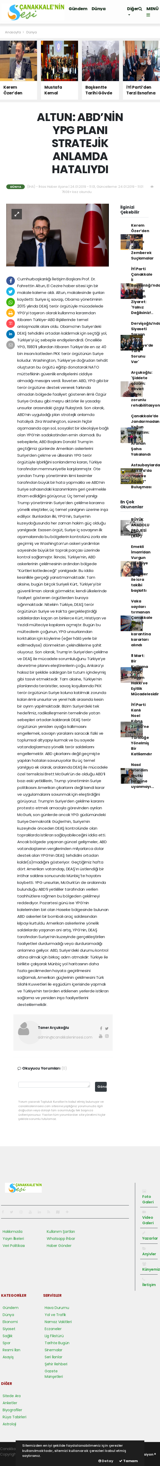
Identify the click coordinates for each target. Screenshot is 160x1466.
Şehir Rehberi (56, 1364)
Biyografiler (12, 1410)
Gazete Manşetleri (54, 1373)
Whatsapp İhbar (61, 1238)
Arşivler (149, 1252)
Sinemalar (53, 1350)
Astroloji (9, 1424)
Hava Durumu (57, 1307)
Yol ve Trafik (55, 1314)
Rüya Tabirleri (14, 1417)
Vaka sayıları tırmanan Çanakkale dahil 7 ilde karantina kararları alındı (141, 623)
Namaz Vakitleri (58, 1321)
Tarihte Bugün (57, 1343)
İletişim (149, 1282)
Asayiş (8, 1357)
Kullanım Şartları (61, 1231)
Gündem (78, 9)
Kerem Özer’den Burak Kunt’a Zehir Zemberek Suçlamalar (142, 242)
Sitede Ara (12, 1395)
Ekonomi (10, 1321)
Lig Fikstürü (54, 1335)
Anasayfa (13, 32)
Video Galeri (148, 1218)
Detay (105, 1460)
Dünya (99, 9)
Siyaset (9, 1328)
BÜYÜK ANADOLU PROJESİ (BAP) (140, 528)
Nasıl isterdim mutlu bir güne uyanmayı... (142, 775)
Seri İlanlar (53, 1357)
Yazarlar (150, 1236)
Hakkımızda (12, 1231)
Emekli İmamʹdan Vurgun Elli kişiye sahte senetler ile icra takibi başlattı (140, 568)
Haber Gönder (59, 1245)
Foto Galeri (148, 1197)
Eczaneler (53, 1328)
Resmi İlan (11, 1350)
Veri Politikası (14, 1245)
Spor (6, 1343)
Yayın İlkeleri (13, 1238)
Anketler (10, 1402)
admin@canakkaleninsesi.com (65, 1037)
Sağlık (8, 1335)
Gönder (102, 1086)
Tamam (128, 1460)
